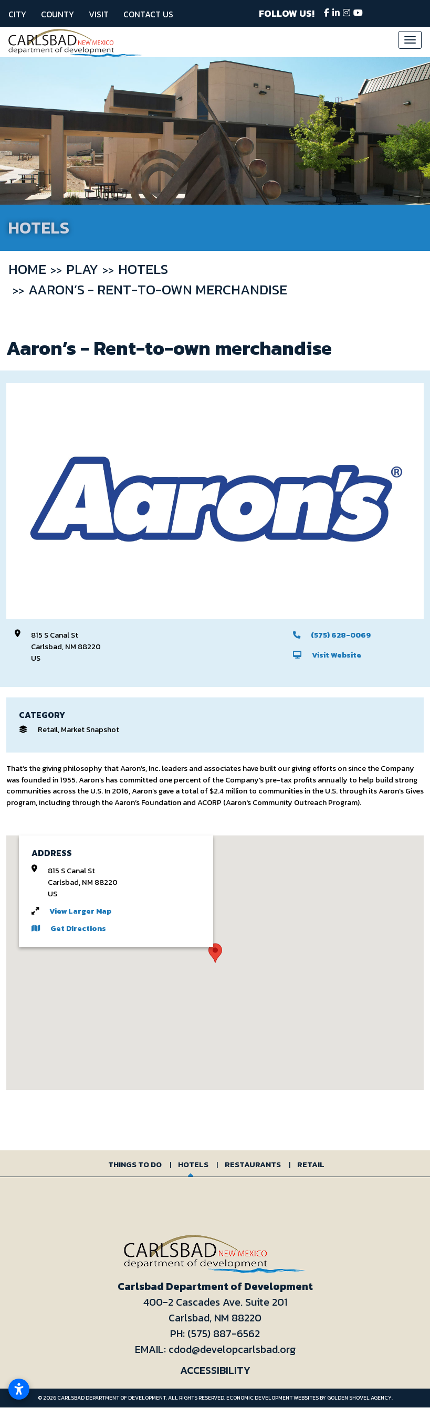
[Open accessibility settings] (18, 1389)
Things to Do (135, 1164)
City (17, 14)
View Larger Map (80, 911)
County (57, 14)
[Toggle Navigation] (410, 40)
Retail (310, 1164)
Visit (99, 14)
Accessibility (215, 1370)
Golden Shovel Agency (359, 1398)
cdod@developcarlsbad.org (232, 1349)
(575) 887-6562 (223, 1333)
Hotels (193, 1164)
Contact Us (148, 14)
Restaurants (253, 1164)
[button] (215, 953)
